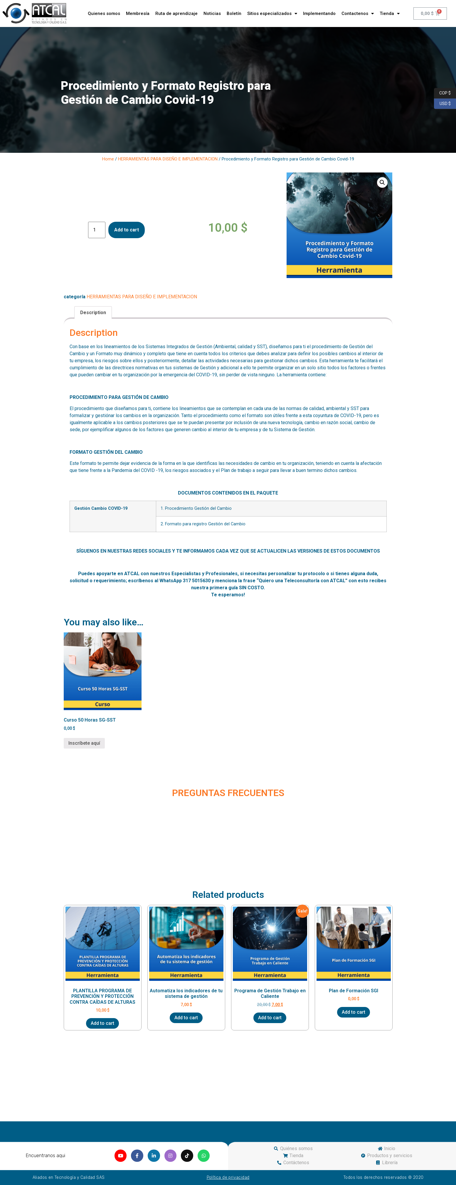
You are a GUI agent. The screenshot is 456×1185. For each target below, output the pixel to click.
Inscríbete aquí (84, 743)
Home (108, 159)
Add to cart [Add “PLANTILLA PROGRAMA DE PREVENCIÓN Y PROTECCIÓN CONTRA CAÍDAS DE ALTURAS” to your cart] (102, 1023)
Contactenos (357, 14)
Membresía (137, 13)
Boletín (234, 13)
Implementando (319, 13)
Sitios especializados (272, 14)
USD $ (442, 104)
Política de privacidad (228, 1177)
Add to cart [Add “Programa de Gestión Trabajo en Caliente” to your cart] (270, 1017)
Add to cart (126, 230)
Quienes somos (104, 13)
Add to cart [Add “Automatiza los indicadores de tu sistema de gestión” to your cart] (186, 1017)
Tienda (390, 14)
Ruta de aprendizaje (176, 13)
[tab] (93, 312)
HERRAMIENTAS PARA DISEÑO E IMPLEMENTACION (168, 159)
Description (93, 312)
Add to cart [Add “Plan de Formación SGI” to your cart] (353, 1012)
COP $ (442, 93)
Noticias (212, 13)
